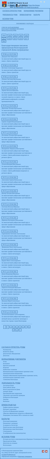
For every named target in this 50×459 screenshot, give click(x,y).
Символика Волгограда (10, 379)
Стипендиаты (7, 431)
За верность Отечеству (10, 425)
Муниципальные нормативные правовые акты (18, 371)
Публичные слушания (10, 369)
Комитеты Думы (8, 351)
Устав (5, 361)
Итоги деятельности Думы (11, 389)
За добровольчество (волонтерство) (14, 433)
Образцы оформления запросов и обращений (17, 413)
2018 (20, 39)
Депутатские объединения (11, 354)
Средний (27, 7)
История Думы (7, 18)
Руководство (7, 350)
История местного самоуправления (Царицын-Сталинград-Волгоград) (25, 439)
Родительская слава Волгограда (13, 427)
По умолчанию (20, 5)
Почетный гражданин (10, 421)
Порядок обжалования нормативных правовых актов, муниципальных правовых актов (20, 376)
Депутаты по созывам (10, 443)
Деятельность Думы (9, 15)
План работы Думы (9, 387)
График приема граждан (11, 407)
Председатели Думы (9, 441)
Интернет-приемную (25, 456)
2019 (15, 39)
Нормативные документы (33, 11)
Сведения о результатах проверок (14, 395)
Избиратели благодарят (10, 397)
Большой (35, 7)
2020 (9, 39)
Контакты (6, 401)
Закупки (5, 399)
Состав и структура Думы (11, 11)
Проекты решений (9, 365)
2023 (20, 35)
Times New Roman (34, 5)
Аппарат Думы (7, 391)
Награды (37, 15)
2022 (26, 35)
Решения (6, 367)
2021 (3, 39)
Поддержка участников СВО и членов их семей (18, 415)
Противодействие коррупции (12, 393)
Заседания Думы (8, 385)
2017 (26, 39)
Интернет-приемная (9, 409)
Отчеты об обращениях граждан (13, 411)
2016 (3, 41)
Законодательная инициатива (12, 373)
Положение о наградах (10, 423)
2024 (15, 35)
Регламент (6, 363)
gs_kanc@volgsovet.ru (8, 454)
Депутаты (6, 355)
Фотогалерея (7, 445)
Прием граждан (25, 15)
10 (17, 330)
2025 (9, 35)
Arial (26, 5)
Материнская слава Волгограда (13, 429)
